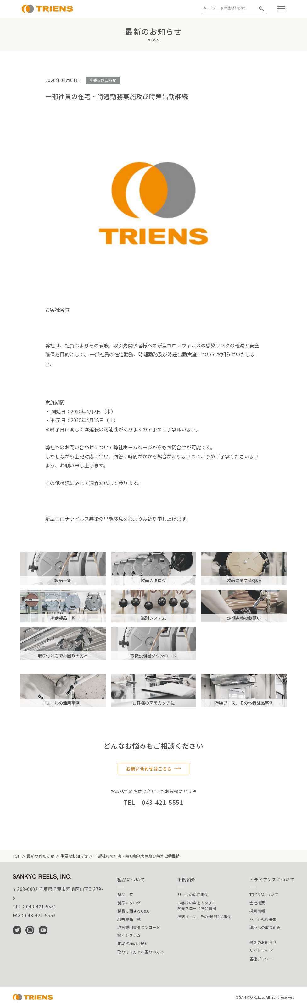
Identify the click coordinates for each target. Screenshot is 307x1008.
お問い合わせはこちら (148, 769)
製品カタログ (129, 902)
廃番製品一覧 (129, 919)
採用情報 (257, 910)
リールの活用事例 (193, 894)
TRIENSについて (263, 894)
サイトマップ (261, 950)
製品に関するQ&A (133, 910)
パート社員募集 (263, 919)
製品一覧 (125, 894)
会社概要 (257, 902)
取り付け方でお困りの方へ (140, 951)
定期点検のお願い (132, 943)
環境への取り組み (265, 927)
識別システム (129, 935)
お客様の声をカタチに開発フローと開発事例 (196, 905)
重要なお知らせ (102, 80)
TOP (16, 855)
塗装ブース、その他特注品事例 (204, 916)
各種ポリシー (261, 958)
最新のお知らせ (40, 855)
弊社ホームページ (132, 447)
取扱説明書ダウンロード (138, 927)
